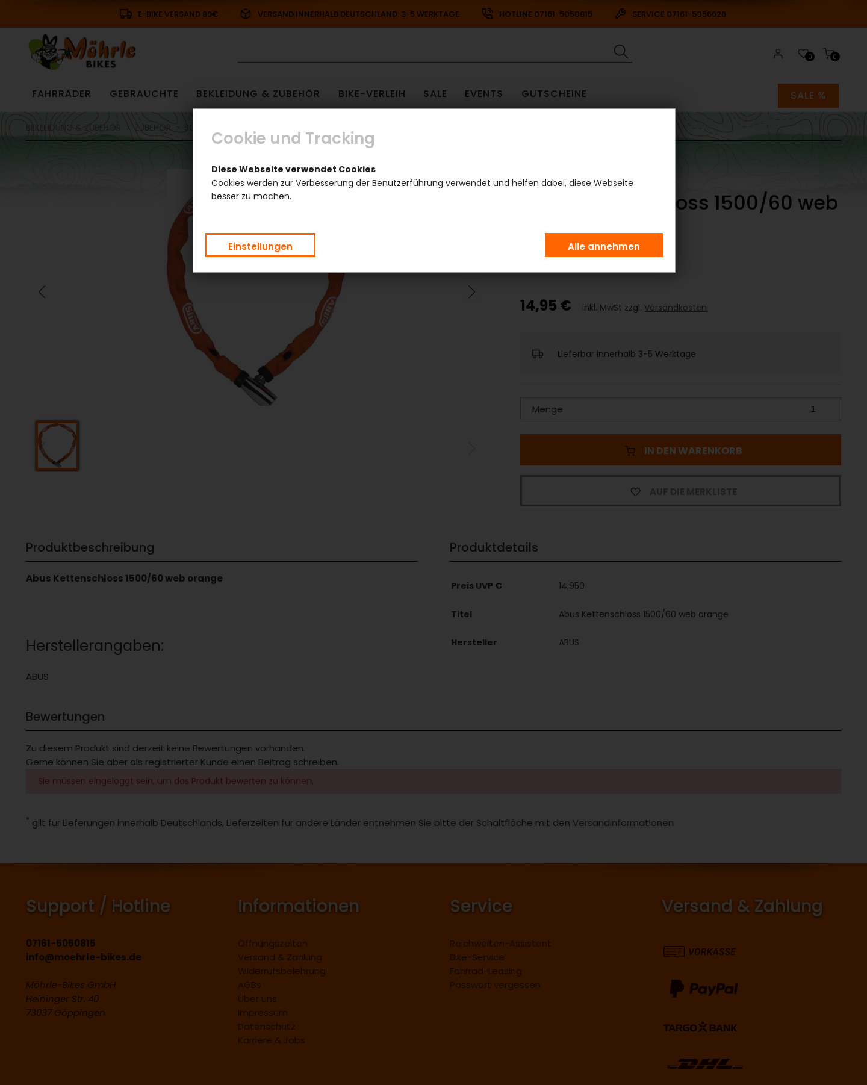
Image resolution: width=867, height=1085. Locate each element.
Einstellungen (260, 246)
